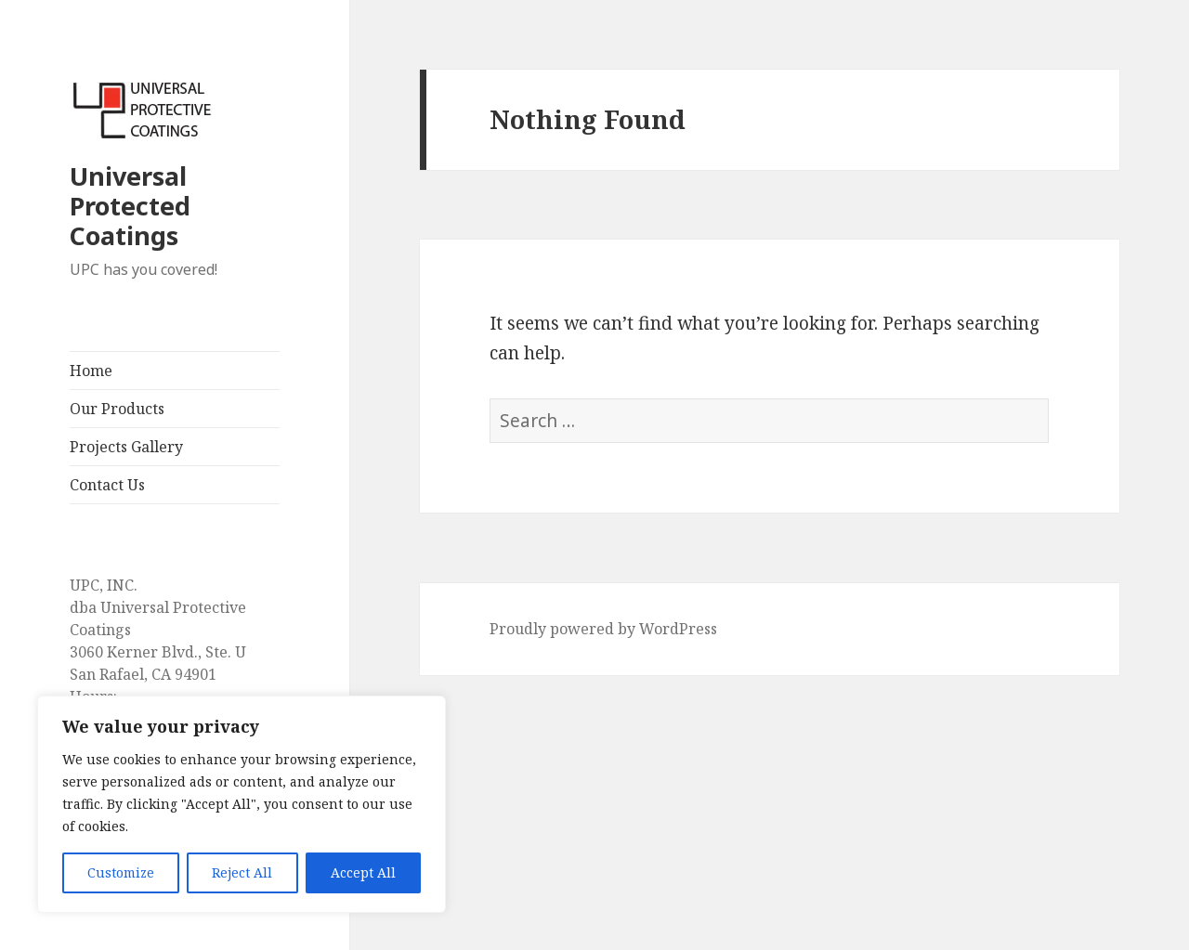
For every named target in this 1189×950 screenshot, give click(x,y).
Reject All (242, 872)
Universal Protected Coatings (130, 206)
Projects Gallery (126, 446)
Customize (120, 872)
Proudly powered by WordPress (603, 628)
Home (91, 370)
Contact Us (107, 485)
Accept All (363, 872)
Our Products (117, 408)
